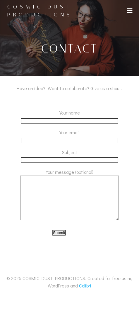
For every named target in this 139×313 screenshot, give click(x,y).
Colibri (85, 294)
